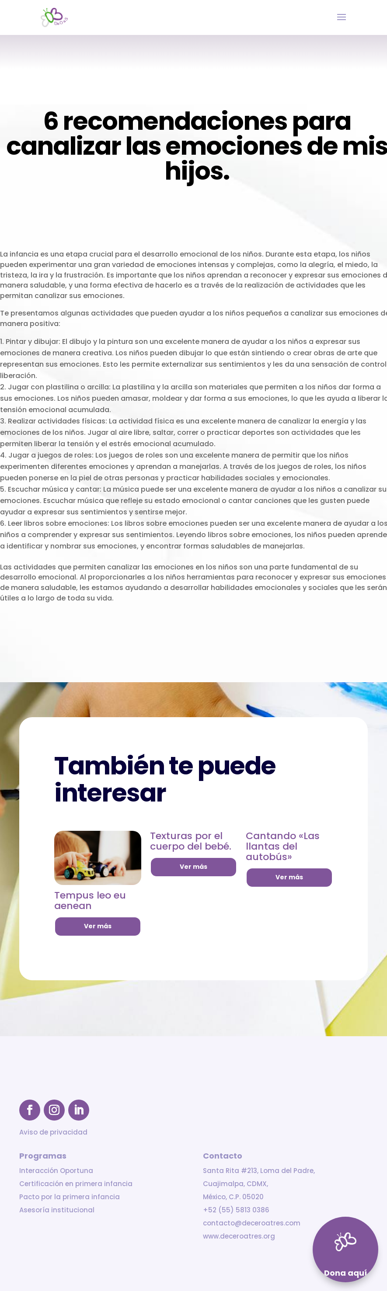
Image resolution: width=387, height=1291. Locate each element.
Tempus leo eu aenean (90, 900)
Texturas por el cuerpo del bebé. (190, 841)
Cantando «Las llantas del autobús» (283, 846)
